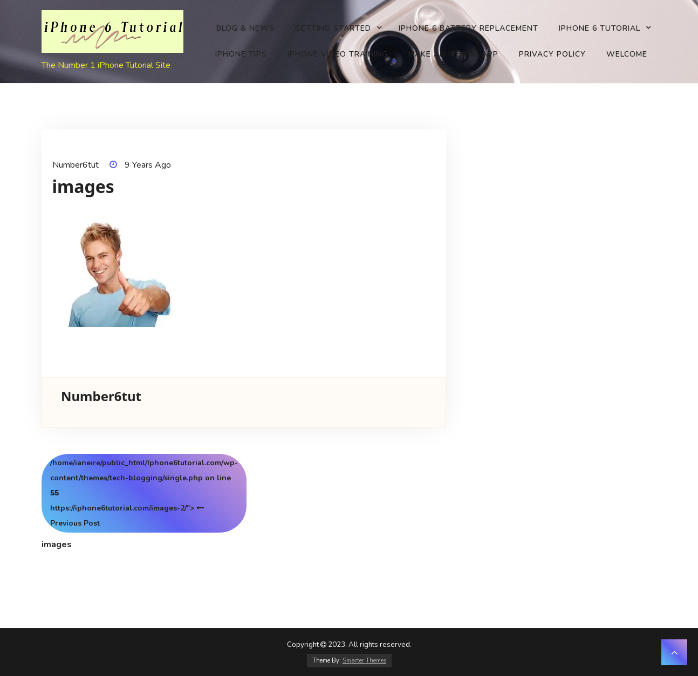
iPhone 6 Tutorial (599, 28)
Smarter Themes (364, 661)
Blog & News (245, 28)
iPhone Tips (241, 54)
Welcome (626, 54)
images (57, 544)
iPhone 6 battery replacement (468, 28)
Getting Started (333, 28)
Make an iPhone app (453, 54)
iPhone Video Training (338, 54)
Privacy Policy (552, 54)
